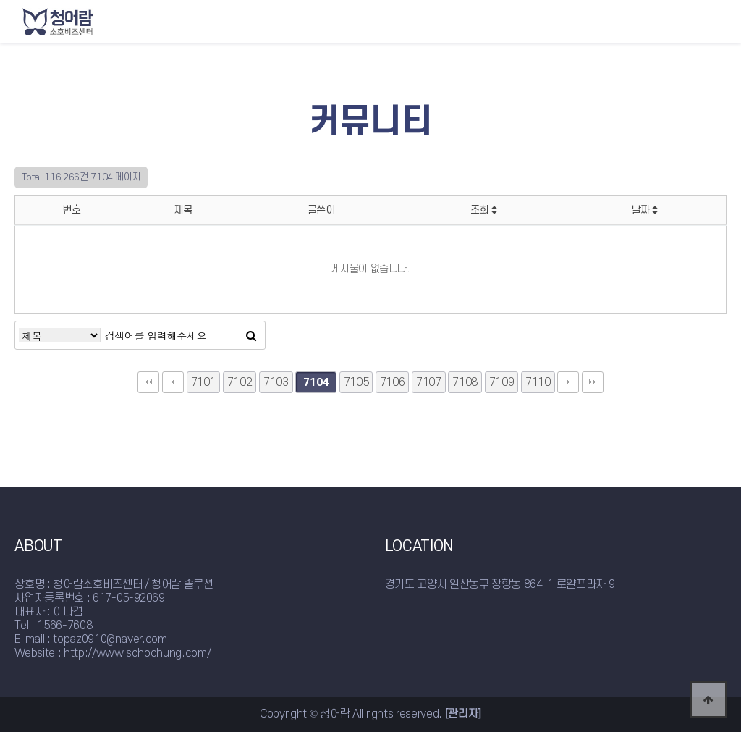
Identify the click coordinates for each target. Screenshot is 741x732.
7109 (502, 382)
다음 (568, 382)
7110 (538, 382)
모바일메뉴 (723, 21)
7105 (356, 382)
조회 (483, 210)
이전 (173, 382)
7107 (428, 382)
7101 (203, 382)
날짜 (645, 210)
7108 (465, 382)
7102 (240, 382)
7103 (276, 382)
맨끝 (593, 382)
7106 (392, 382)
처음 (148, 382)
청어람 (87, 21)
